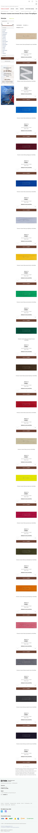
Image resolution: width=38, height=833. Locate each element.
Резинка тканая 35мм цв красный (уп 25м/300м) (26, 412)
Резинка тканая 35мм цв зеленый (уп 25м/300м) (26, 302)
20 (23, 27)
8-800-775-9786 (4, 788)
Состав (3, 55)
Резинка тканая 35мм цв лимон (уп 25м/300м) (26, 486)
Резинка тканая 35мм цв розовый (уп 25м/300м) (26, 633)
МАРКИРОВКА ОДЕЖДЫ (29, 8)
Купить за (26, 62)
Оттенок (3, 27)
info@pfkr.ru (5, 794)
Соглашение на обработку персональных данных (10, 827)
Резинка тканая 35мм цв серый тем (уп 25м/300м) (26, 707)
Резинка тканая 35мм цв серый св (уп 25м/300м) (26, 670)
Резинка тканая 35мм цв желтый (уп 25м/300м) (26, 265)
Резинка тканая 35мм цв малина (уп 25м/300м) (26, 523)
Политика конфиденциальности (7, 826)
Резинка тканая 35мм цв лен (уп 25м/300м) (26, 449)
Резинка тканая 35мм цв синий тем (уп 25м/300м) (26, 743)
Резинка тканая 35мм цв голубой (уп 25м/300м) (26, 228)
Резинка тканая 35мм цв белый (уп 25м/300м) (26, 81)
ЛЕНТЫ (17, 8)
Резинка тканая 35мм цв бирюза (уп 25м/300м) (26, 118)
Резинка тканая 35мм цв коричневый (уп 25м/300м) (26, 375)
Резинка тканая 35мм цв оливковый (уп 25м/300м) (26, 559)
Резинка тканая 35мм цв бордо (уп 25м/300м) (26, 154)
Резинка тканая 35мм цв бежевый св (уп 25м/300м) (26, 44)
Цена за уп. (4, 21)
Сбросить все (11, 18)
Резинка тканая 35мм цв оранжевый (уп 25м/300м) (26, 596)
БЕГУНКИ (12, 8)
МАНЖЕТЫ (22, 8)
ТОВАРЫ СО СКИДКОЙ (5, 8)
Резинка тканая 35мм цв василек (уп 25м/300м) (26, 191)
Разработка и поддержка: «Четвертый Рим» (8, 830)
